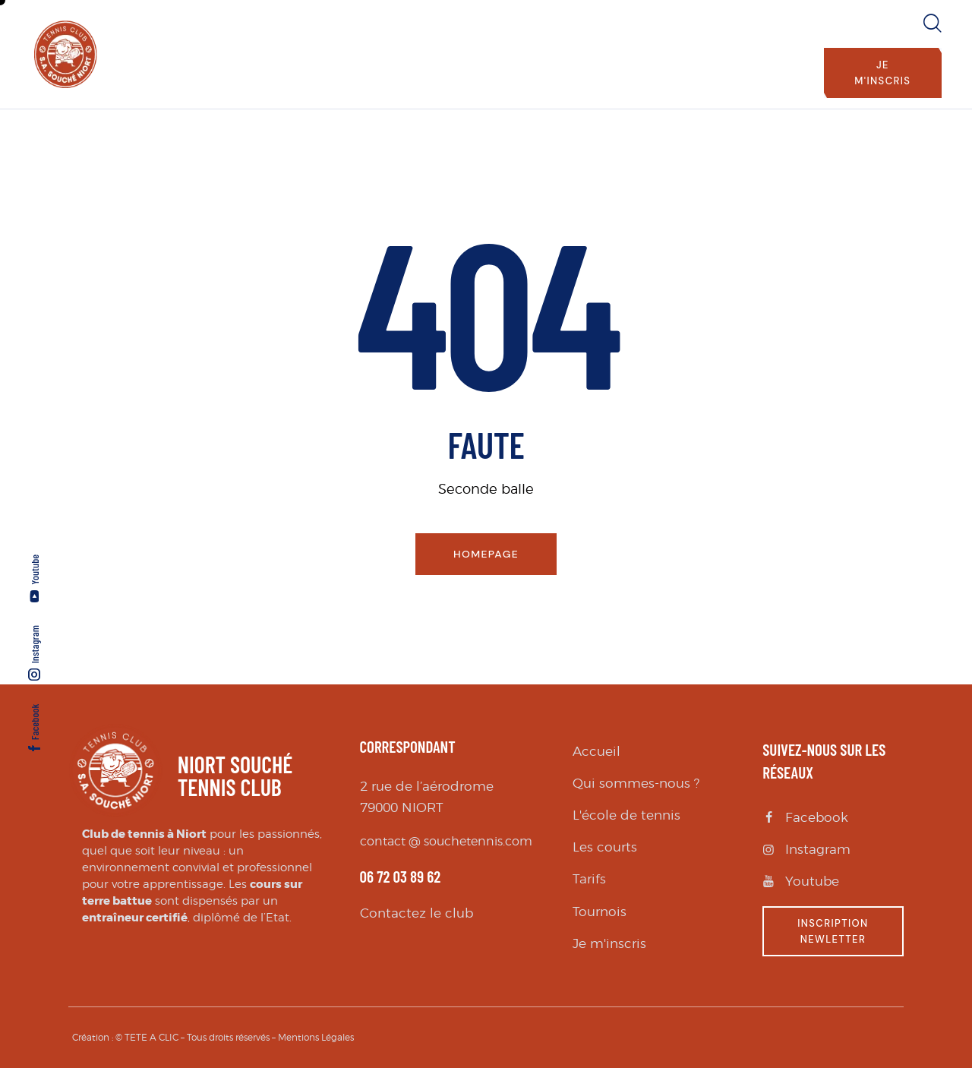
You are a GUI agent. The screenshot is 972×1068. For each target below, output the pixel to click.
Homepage (486, 554)
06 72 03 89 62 (400, 876)
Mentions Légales (316, 1037)
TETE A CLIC (151, 1037)
